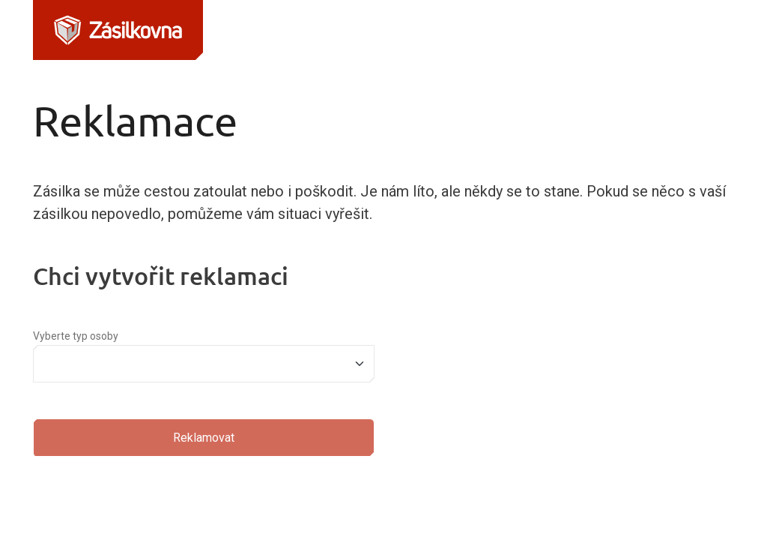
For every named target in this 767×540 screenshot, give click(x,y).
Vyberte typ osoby (75, 336)
